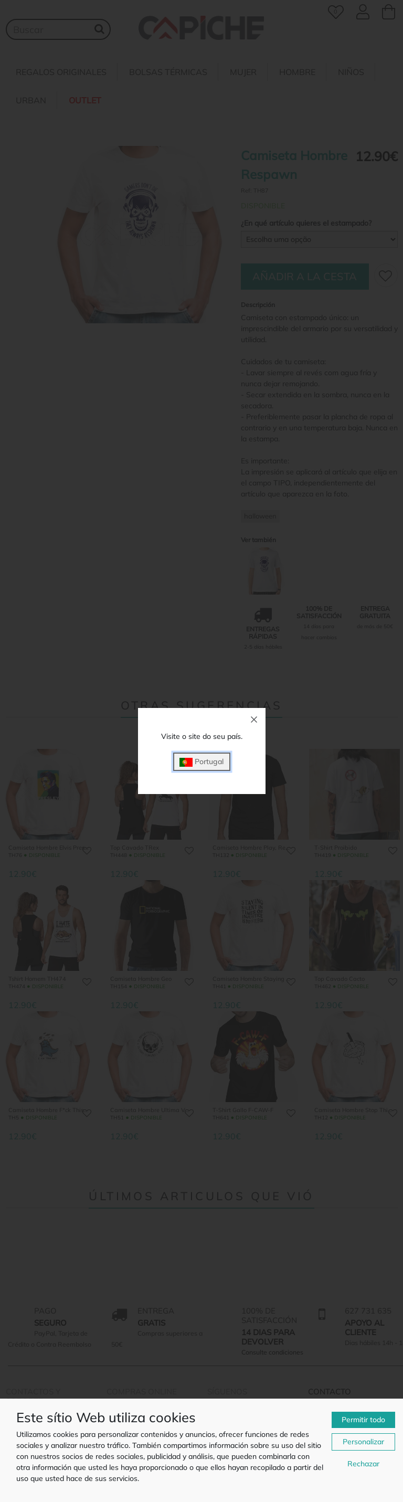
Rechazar (363, 1463)
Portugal (201, 762)
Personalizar (363, 1441)
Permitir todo (363, 1419)
